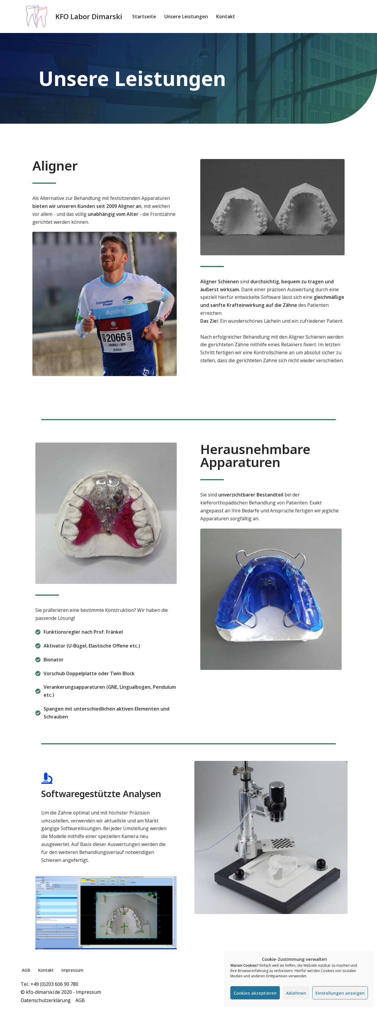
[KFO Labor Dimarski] (71, 16)
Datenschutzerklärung (48, 1002)
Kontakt (225, 16)
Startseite (144, 16)
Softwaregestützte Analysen (101, 795)
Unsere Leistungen (186, 16)
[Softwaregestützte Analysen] (46, 779)
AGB (26, 972)
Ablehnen (296, 993)
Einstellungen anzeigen (340, 993)
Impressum (73, 972)
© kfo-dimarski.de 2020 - (48, 994)
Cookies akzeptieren (255, 993)
